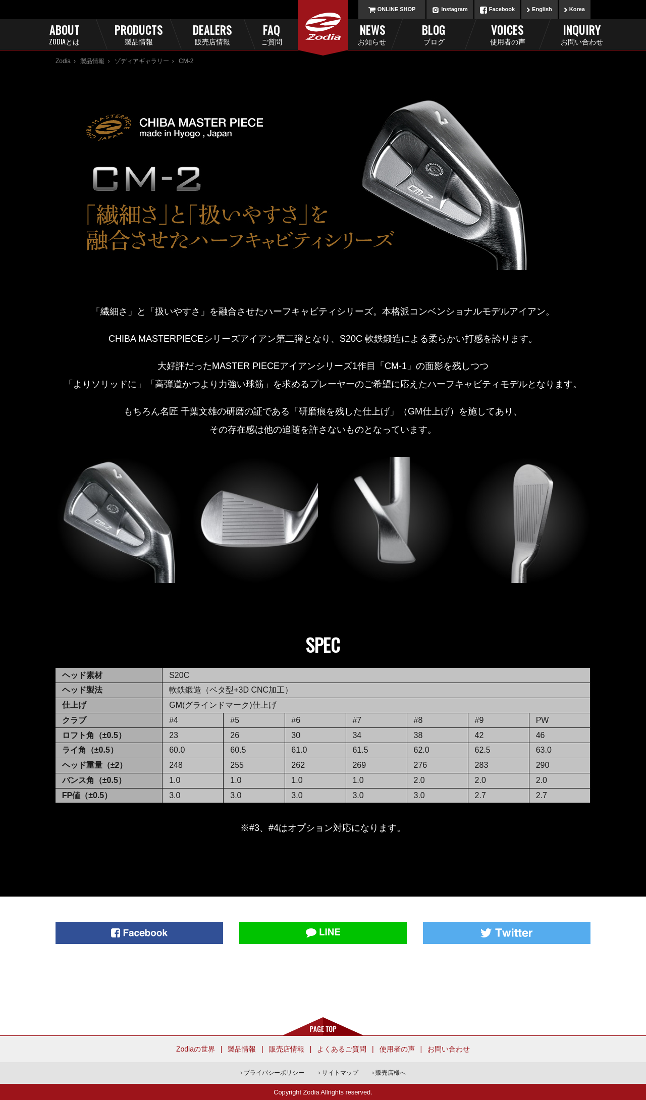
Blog (434, 34)
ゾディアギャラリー (142, 61)
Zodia (63, 61)
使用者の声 (397, 1049)
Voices (507, 34)
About (64, 34)
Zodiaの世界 (195, 1049)
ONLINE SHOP (397, 9)
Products (139, 34)
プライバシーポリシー (274, 1072)
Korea (577, 9)
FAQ (288, 34)
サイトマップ (340, 1072)
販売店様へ (390, 1072)
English (542, 9)
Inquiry (582, 34)
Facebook (502, 9)
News (358, 34)
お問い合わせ (448, 1049)
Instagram (454, 9)
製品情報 (92, 61)
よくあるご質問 (341, 1049)
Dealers (212, 34)
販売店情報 (286, 1049)
